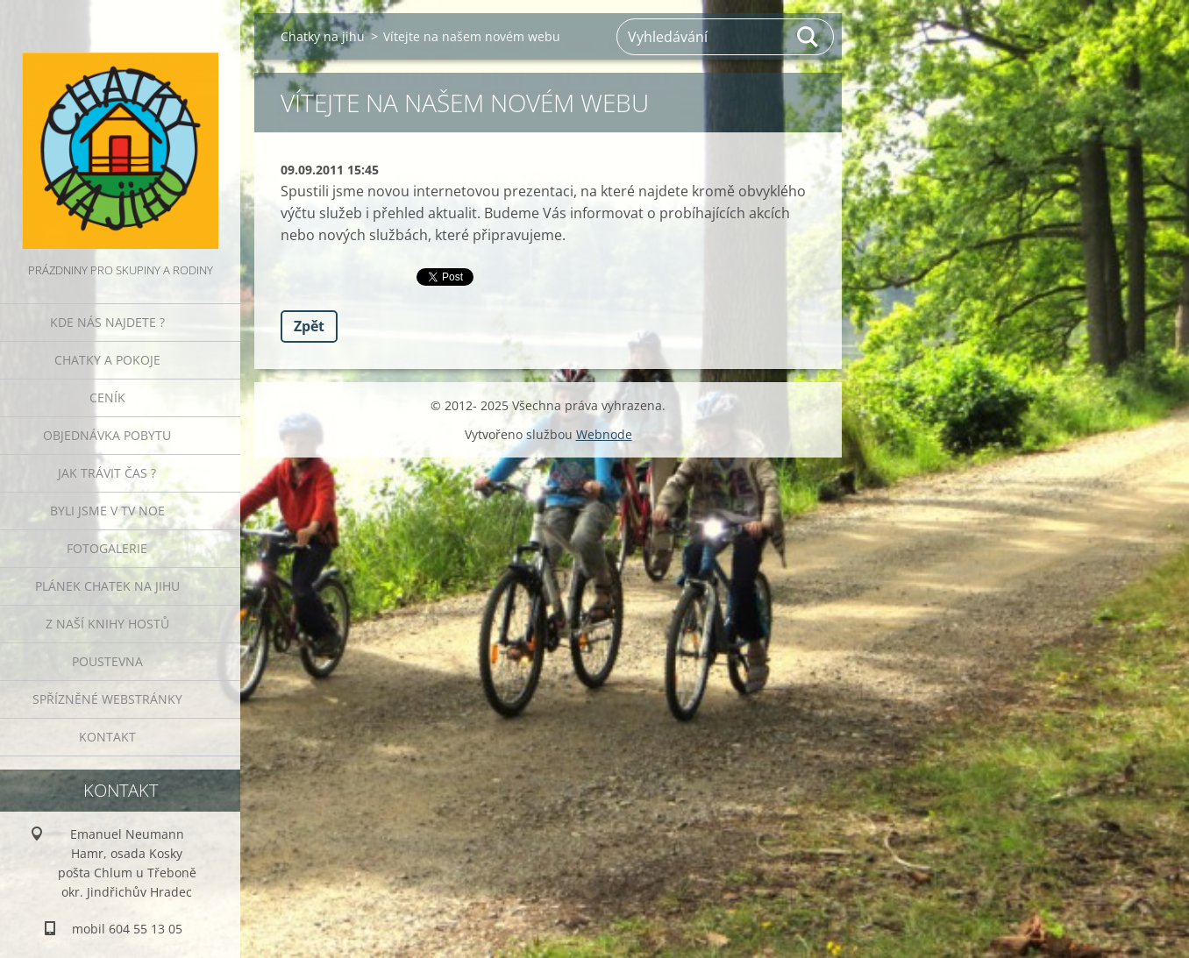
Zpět (309, 326)
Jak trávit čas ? (107, 473)
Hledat (808, 37)
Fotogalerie (107, 548)
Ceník (107, 397)
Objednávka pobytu (107, 435)
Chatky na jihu (323, 36)
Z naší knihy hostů (107, 623)
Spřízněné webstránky (107, 699)
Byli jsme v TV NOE (107, 510)
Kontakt (107, 736)
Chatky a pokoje (107, 359)
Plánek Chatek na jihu (107, 586)
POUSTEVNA (107, 661)
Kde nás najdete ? (107, 322)
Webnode (604, 434)
